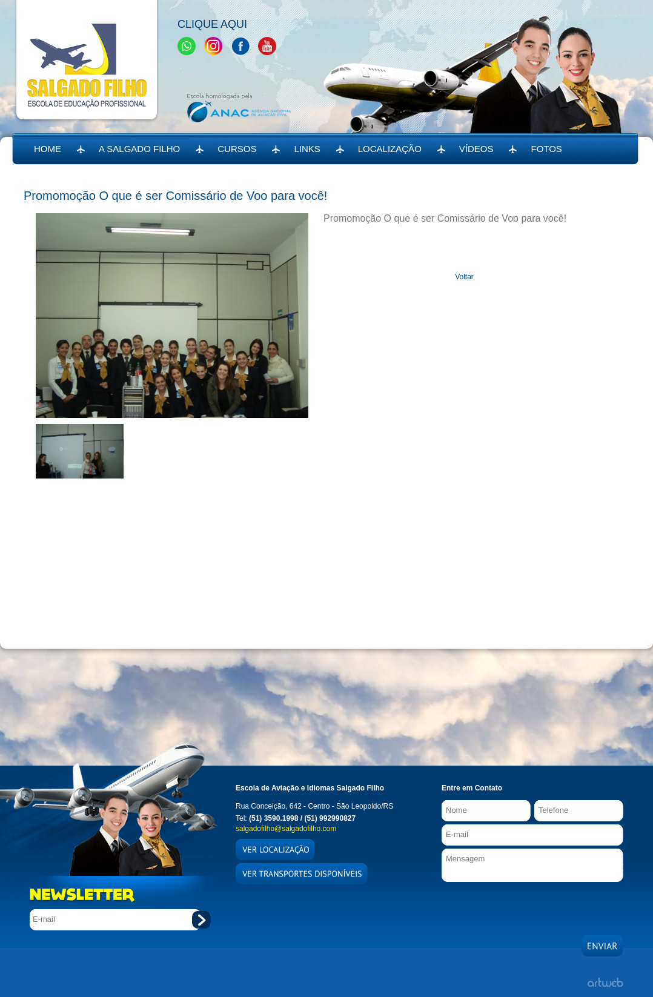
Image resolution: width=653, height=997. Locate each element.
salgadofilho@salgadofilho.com (286, 828)
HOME (47, 149)
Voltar (464, 277)
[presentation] (534, 905)
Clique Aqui (212, 24)
